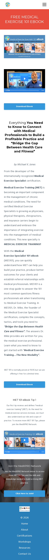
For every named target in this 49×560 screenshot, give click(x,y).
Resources (24, 548)
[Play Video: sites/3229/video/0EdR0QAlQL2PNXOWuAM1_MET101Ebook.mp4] (25, 78)
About (24, 530)
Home (24, 524)
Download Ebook (24, 106)
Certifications (24, 536)
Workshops (24, 542)
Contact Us (24, 554)
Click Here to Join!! (25, 493)
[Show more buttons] (42, 90)
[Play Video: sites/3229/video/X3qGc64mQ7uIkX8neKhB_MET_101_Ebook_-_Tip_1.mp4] (25, 440)
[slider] (24, 90)
